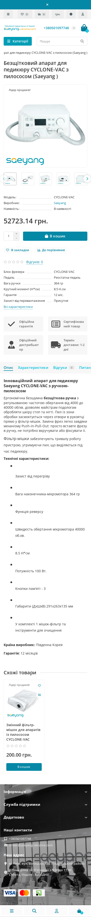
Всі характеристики (18, 306)
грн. (57, 14)
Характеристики (33, 367)
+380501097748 (20, 838)
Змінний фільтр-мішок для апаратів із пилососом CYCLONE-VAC (23, 732)
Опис (8, 367)
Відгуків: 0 (34, 262)
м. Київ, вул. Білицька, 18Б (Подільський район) (46, 863)
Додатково (45, 817)
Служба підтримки (45, 804)
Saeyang (60, 203)
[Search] (62, 41)
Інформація (45, 791)
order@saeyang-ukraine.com (31, 845)
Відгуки (63, 367)
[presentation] (4, 178)
